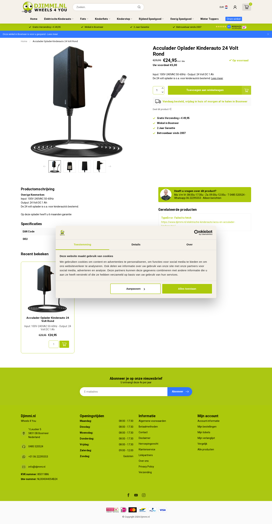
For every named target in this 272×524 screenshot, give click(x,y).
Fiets (83, 18)
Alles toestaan (187, 288)
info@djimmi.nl (36, 466)
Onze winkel (234, 18)
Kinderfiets (101, 18)
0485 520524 (35, 446)
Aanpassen (135, 288)
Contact (143, 432)
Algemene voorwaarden (152, 420)
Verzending (145, 472)
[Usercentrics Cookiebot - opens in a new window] (196, 232)
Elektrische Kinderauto (57, 18)
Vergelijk (202, 443)
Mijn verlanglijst (206, 438)
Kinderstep (123, 18)
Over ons (144, 460)
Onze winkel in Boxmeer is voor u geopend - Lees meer (30, 34)
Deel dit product (162, 109)
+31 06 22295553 (38, 456)
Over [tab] (190, 244)
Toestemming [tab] (82, 244)
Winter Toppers (209, 18)
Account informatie (209, 420)
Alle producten (206, 449)
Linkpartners (146, 455)
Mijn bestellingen (207, 426)
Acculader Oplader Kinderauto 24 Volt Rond (55, 41)
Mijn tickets (204, 432)
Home (33, 18)
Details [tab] (136, 244)
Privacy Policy (146, 466)
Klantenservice (147, 449)
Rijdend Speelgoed (150, 18)
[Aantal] (54, 344)
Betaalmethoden (148, 426)
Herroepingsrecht (148, 443)
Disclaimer (144, 438)
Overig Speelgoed (181, 18)
